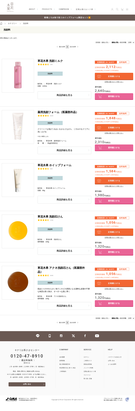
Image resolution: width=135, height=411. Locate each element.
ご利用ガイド (88, 362)
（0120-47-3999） (27, 376)
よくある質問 (112, 366)
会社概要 (62, 359)
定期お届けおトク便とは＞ (114, 82)
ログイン (86, 359)
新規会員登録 (88, 366)
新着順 (98, 42)
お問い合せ (27, 386)
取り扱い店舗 (88, 380)
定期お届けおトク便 (90, 373)
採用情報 (62, 362)
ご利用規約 (62, 373)
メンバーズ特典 (88, 369)
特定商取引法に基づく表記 (67, 369)
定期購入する (114, 76)
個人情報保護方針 (64, 366)
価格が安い (105, 42)
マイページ (87, 376)
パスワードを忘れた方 (115, 359)
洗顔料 (25, 23)
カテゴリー (12, 23)
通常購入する (114, 97)
